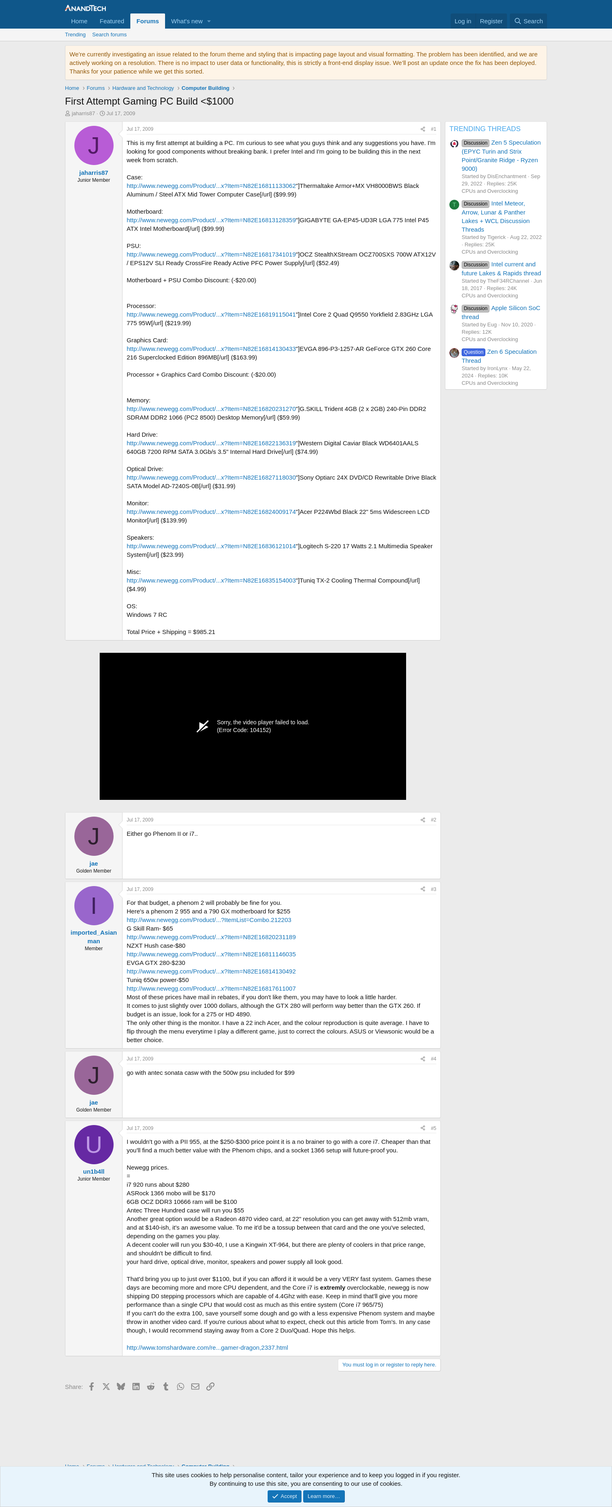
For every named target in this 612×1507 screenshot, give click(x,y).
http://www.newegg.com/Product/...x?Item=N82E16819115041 (211, 314)
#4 (433, 1059)
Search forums (109, 34)
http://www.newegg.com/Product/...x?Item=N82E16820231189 (211, 936)
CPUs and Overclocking (490, 191)
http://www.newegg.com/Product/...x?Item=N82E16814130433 (211, 348)
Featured (112, 21)
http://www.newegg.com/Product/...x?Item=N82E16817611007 (211, 988)
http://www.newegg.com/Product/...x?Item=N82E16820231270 (211, 408)
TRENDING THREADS (484, 129)
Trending (75, 34)
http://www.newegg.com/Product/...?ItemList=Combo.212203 (209, 919)
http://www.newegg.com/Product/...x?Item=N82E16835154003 (211, 580)
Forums (147, 21)
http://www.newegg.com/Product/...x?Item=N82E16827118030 (211, 477)
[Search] (528, 21)
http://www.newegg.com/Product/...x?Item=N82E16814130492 (211, 971)
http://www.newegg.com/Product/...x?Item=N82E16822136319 (211, 443)
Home (79, 21)
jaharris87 (83, 113)
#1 (433, 129)
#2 (433, 820)
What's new (187, 21)
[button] (209, 21)
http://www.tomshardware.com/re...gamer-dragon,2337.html (207, 1347)
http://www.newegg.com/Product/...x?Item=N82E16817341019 (211, 254)
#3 (433, 889)
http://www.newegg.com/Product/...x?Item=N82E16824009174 (211, 511)
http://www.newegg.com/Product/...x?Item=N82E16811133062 (211, 185)
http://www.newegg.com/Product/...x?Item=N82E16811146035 (211, 954)
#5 (433, 1128)
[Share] (423, 129)
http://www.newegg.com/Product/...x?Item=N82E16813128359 (211, 220)
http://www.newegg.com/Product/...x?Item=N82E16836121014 (211, 546)
